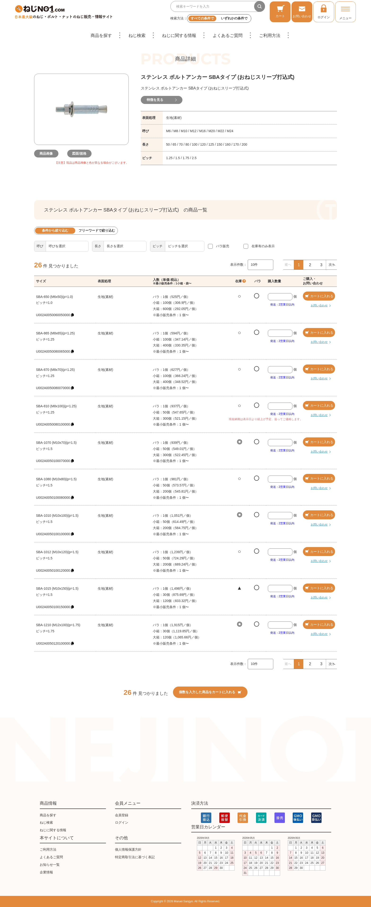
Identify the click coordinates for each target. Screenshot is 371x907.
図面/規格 (81, 153)
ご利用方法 (269, 35)
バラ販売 (222, 246)
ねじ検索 (137, 35)
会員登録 (121, 815)
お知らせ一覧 (50, 865)
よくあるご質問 (228, 35)
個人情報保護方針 (128, 849)
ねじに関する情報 (179, 35)
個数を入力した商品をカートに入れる (210, 692)
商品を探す (101, 35)
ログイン (324, 11)
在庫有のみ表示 (263, 246)
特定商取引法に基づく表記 (135, 857)
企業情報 (46, 872)
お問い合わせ (302, 11)
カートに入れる (319, 296)
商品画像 (48, 153)
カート (280, 11)
